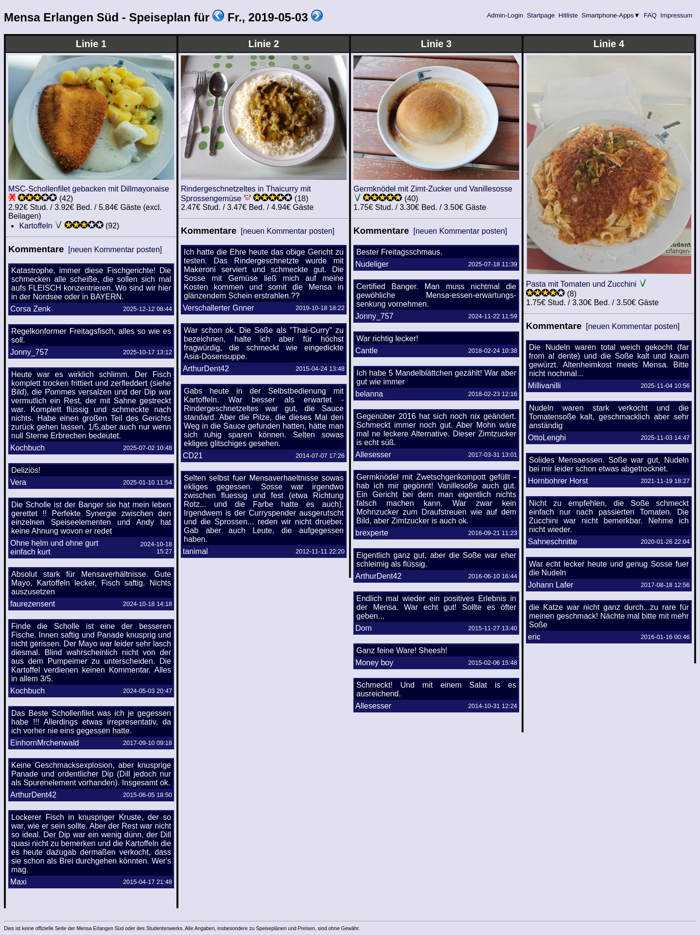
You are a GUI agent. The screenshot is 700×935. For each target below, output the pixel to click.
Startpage (541, 15)
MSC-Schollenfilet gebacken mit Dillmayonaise (88, 189)
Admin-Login (505, 15)
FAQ (650, 15)
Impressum (676, 15)
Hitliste (568, 15)
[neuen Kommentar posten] (115, 249)
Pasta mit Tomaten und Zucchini (581, 284)
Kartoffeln (35, 226)
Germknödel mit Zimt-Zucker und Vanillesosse (432, 189)
